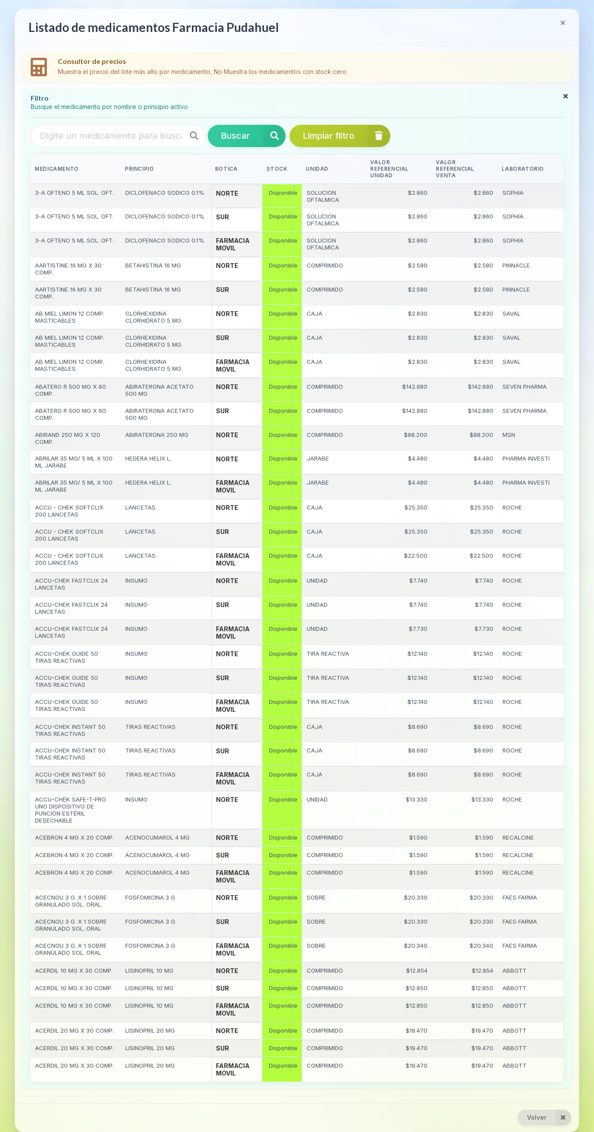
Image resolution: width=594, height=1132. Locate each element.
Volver (549, 1117)
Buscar (253, 136)
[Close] (563, 22)
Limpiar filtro (346, 136)
